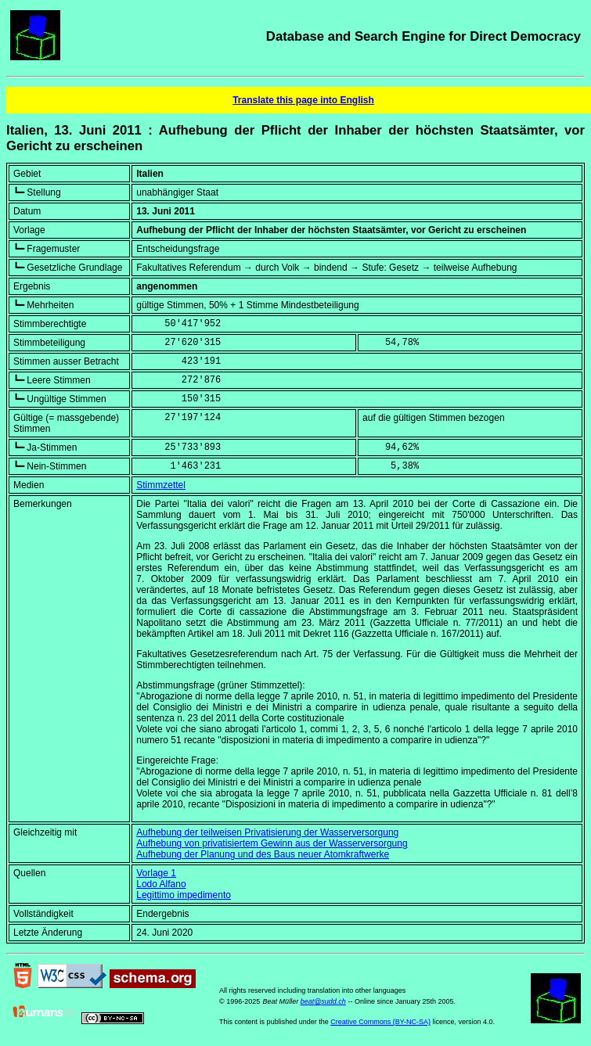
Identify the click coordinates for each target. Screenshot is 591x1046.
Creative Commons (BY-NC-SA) (380, 1022)
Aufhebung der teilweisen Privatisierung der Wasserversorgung (267, 832)
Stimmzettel (161, 485)
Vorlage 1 (156, 873)
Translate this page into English (303, 100)
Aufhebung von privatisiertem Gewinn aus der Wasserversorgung (271, 843)
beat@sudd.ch (323, 1001)
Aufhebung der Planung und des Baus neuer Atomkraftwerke (262, 854)
